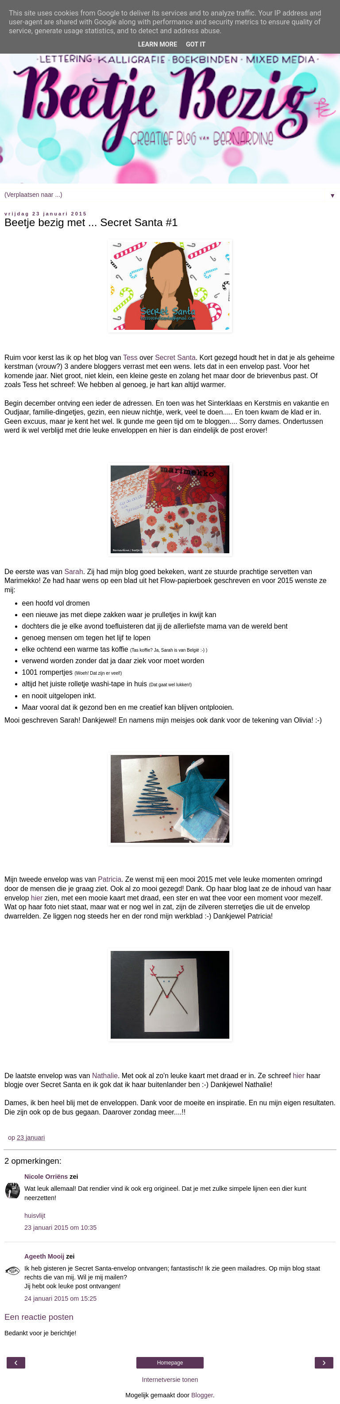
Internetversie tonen (170, 1379)
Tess (130, 357)
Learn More (157, 44)
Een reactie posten (38, 1317)
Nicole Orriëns (46, 1176)
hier (36, 898)
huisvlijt (34, 1215)
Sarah (73, 571)
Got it (195, 44)
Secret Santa (175, 357)
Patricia (109, 879)
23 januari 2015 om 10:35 (60, 1227)
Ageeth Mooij (44, 1256)
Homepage (170, 1363)
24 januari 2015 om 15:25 (60, 1298)
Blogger (202, 1395)
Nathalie (105, 1075)
